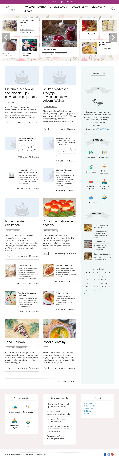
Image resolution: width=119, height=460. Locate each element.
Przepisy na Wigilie (25, 32)
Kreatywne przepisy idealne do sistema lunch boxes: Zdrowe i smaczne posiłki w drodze (65, 141)
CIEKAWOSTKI (98, 7)
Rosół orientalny (54, 342)
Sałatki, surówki (91, 202)
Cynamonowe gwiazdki (27, 54)
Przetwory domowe (61, 54)
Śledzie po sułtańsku (64, 265)
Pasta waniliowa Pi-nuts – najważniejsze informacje (28, 171)
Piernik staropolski (89, 34)
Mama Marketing (103, 129)
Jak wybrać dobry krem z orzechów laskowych (27, 139)
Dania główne (104, 157)
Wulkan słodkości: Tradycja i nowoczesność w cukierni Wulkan (59, 412)
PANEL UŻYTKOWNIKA (35, 7)
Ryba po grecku (62, 293)
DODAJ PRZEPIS (80, 7)
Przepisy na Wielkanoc (26, 29)
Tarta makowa (15, 342)
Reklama (87, 411)
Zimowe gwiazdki (24, 265)
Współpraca (88, 408)
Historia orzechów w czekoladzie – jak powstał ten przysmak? (21, 93)
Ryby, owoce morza (105, 48)
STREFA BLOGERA (59, 7)
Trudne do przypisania (50, 106)
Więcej (8, 122)
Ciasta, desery (24, 26)
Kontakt (87, 414)
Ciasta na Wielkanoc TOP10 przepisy (64, 171)
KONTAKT (27, 11)
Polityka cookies (90, 406)
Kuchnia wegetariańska (104, 172)
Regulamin (88, 403)
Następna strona (65, 381)
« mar (86, 293)
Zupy (45, 347)
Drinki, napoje (91, 172)
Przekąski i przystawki (50, 230)
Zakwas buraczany (49, 49)
